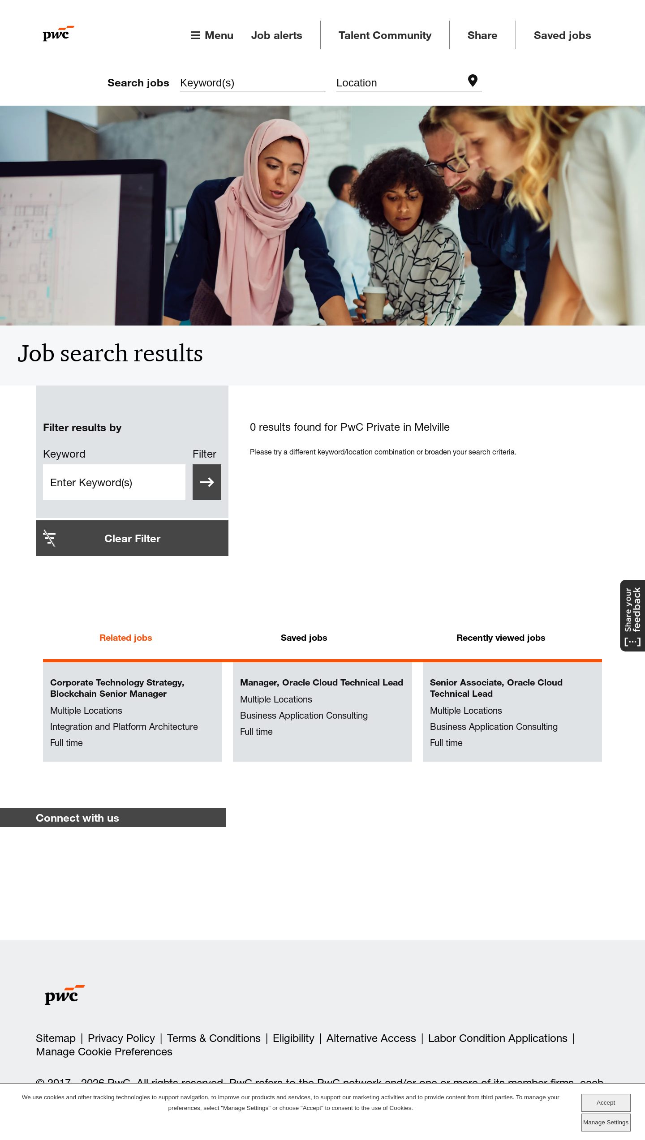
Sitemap (56, 1038)
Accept (606, 1102)
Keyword (64, 453)
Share (483, 35)
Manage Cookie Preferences (104, 1052)
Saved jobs (562, 35)
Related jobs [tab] (125, 637)
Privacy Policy (121, 1038)
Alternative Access (371, 1038)
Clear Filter (132, 538)
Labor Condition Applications (498, 1038)
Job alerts (276, 35)
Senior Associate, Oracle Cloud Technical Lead (496, 688)
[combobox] (400, 84)
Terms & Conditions (214, 1038)
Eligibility (293, 1038)
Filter (204, 453)
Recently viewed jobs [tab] (501, 637)
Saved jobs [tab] (304, 637)
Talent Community (385, 35)
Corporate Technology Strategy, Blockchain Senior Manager (117, 688)
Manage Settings (605, 1122)
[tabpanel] (322, 712)
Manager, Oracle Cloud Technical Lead (321, 682)
